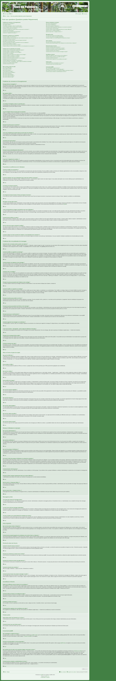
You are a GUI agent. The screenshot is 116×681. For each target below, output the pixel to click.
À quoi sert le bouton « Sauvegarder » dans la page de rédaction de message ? (17, 61)
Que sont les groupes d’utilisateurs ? (52, 25)
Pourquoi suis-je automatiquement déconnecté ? (11, 31)
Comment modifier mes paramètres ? (9, 36)
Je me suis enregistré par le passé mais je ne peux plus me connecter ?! (16, 29)
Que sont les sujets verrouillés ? (8, 75)
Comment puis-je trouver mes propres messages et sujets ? (57, 51)
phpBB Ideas (62, 642)
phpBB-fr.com (47, 676)
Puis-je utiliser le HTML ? (7, 68)
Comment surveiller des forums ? (52, 57)
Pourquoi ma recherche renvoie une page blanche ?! (55, 49)
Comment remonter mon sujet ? (8, 63)
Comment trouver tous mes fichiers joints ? (53, 64)
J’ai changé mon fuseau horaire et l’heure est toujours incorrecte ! (15, 40)
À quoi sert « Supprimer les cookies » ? (10, 32)
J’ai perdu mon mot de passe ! (8, 30)
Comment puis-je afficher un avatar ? (9, 43)
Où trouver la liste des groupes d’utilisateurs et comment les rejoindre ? (59, 27)
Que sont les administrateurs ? (51, 23)
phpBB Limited (35, 634)
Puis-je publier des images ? (8, 71)
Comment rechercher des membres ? (53, 50)
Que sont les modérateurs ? (51, 24)
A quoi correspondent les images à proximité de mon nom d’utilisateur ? (16, 42)
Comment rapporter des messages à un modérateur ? (12, 60)
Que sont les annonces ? (7, 73)
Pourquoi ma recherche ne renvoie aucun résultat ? (55, 48)
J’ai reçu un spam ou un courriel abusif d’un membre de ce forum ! (58, 37)
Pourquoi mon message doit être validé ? (10, 62)
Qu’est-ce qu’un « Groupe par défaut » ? (53, 30)
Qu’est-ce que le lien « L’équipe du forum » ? (54, 31)
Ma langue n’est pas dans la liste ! (9, 41)
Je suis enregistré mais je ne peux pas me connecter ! (12, 27)
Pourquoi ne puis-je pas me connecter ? (10, 28)
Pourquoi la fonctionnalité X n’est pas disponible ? (55, 69)
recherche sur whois (78, 650)
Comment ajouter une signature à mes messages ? (12, 52)
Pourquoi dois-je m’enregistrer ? (8, 23)
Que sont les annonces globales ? (9, 72)
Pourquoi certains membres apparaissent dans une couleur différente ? (59, 29)
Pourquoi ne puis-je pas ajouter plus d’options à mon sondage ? (14, 54)
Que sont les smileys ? (7, 70)
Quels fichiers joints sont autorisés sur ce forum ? (55, 62)
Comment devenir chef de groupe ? (52, 28)
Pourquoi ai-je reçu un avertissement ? (10, 59)
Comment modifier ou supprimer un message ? (11, 51)
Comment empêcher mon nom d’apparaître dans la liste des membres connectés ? (18, 37)
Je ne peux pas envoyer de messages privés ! (54, 35)
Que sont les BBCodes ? (7, 67)
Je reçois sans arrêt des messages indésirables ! (55, 36)
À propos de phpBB (28, 636)
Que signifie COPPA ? (7, 24)
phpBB (64, 204)
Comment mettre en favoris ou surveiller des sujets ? (55, 56)
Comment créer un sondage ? (8, 53)
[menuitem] (10, 14)
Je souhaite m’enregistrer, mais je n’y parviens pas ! (12, 25)
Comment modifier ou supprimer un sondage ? (11, 55)
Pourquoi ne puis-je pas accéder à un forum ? (11, 56)
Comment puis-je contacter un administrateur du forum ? (56, 71)
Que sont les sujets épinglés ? (8, 74)
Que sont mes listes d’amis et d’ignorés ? (53, 41)
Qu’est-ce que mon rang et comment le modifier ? (12, 44)
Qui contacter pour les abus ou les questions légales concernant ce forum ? (59, 70)
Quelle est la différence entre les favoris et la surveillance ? (56, 55)
